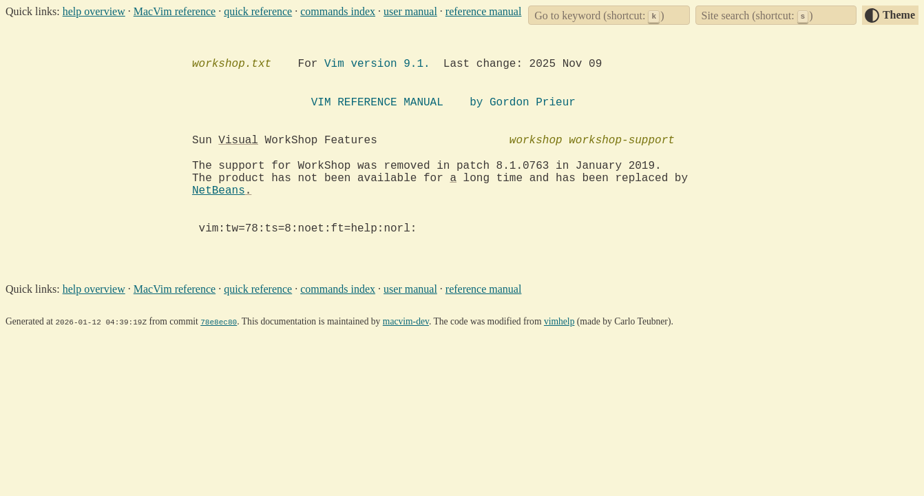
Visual (238, 140)
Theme (899, 15)
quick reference (258, 11)
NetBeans (218, 190)
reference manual (483, 11)
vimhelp (559, 321)
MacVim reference (175, 11)
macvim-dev (406, 321)
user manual (410, 11)
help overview (94, 11)
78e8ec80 (218, 321)
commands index (337, 11)
